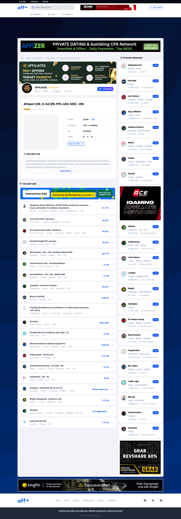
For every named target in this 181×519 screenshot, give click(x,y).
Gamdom (34, 410)
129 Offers (68, 91)
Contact (100, 500)
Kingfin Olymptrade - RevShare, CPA (46, 399)
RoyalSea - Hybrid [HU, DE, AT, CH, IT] (46, 388)
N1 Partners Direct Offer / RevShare (45, 230)
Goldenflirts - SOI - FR (39, 377)
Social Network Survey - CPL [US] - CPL (47, 366)
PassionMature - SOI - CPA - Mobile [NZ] (47, 274)
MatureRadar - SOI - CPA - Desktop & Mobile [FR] (51, 252)
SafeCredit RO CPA (38, 421)
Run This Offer (76, 144)
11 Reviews (56, 91)
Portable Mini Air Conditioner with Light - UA (49, 332)
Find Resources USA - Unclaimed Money (47, 263)
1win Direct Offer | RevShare (42, 219)
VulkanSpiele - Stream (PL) (42, 355)
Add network (156, 7)
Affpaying (34, 2)
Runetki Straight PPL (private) (43, 241)
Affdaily (45, 2)
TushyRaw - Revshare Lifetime (43, 285)
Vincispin (34, 321)
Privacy (76, 500)
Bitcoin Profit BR (37, 296)
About (66, 500)
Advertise (111, 500)
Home (28, 58)
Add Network (88, 500)
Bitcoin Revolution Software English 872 (47, 343)
